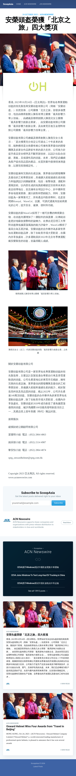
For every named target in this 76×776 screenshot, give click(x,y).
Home (18, 4)
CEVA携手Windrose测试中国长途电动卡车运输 (38, 583)
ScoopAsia (8, 4)
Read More (67, 522)
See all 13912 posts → (38, 591)
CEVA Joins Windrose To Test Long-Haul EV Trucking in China (38, 575)
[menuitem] (19, 4)
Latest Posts (38, 766)
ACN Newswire (30, 4)
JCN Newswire (45, 4)
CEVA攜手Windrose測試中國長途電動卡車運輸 (38, 567)
